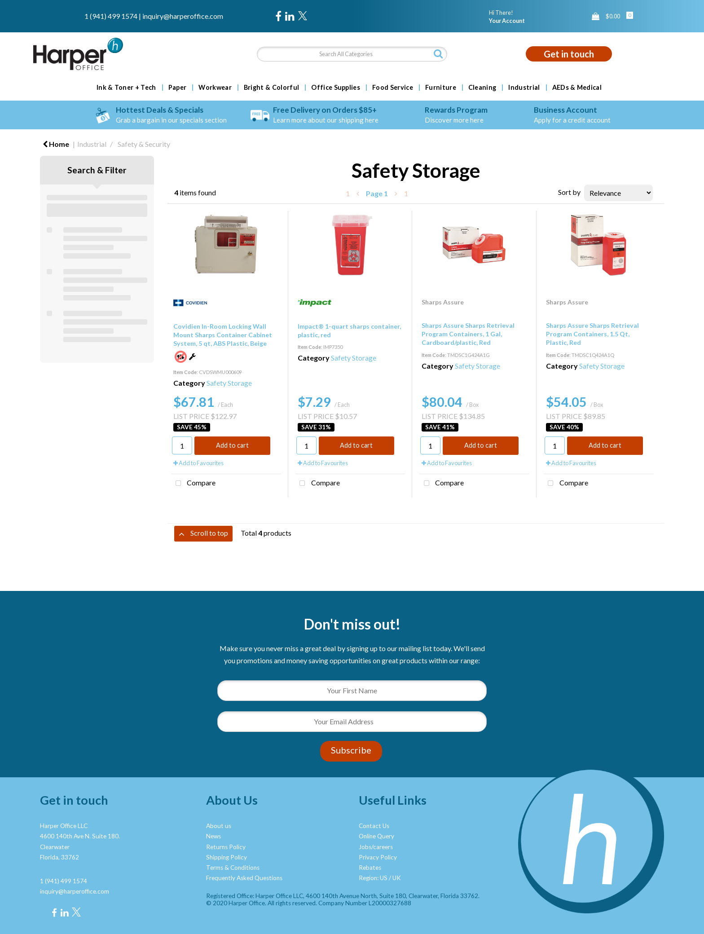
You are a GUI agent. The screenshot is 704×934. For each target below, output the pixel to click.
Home (56, 144)
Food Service (392, 87)
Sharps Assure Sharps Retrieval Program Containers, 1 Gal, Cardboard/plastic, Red (468, 334)
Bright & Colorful (271, 87)
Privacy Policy (378, 857)
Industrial (524, 87)
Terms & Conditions (233, 867)
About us (218, 825)
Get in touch (569, 53)
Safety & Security (144, 144)
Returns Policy (226, 846)
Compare (193, 483)
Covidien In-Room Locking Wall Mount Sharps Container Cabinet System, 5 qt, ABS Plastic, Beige (222, 334)
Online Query (376, 836)
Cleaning (482, 87)
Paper (177, 87)
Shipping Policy (226, 857)
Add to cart (232, 445)
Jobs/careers (376, 846)
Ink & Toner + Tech (126, 87)
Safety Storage (229, 383)
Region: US (373, 877)
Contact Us (374, 825)
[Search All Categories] (352, 54)
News (213, 836)
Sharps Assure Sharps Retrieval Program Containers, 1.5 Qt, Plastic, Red (592, 334)
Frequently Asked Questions (244, 877)
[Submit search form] (438, 53)
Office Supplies (335, 87)
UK (396, 877)
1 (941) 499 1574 (110, 16)
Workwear (215, 87)
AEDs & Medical (577, 87)
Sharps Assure (443, 302)
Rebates (370, 867)
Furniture (440, 87)
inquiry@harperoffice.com (182, 16)
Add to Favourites (198, 463)
